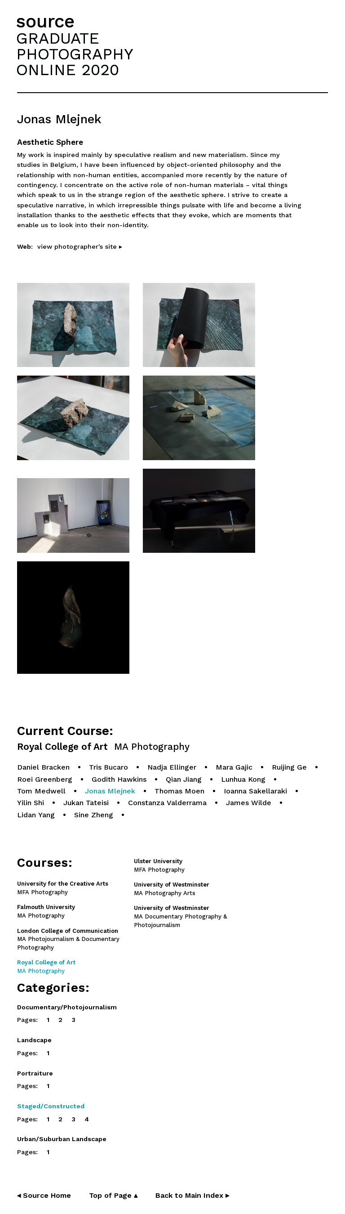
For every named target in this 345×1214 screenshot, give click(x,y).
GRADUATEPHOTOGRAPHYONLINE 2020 (74, 54)
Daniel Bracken (43, 767)
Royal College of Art (103, 747)
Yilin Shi (30, 802)
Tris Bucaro (108, 767)
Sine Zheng (93, 815)
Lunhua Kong (243, 779)
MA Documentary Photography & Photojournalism (180, 916)
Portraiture (35, 1073)
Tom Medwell (41, 791)
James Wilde (248, 802)
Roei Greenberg (44, 779)
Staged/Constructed (50, 1106)
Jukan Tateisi (86, 802)
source (45, 21)
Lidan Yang (36, 815)
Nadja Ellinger (171, 767)
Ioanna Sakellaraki (255, 791)
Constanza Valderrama (167, 802)
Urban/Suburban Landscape (61, 1138)
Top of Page (113, 1195)
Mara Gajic (234, 767)
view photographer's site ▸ (79, 246)
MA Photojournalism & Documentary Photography (68, 939)
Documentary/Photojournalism (67, 1007)
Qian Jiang (184, 779)
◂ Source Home (44, 1195)
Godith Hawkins (119, 779)
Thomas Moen (179, 791)
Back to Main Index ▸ (192, 1195)
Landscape (34, 1040)
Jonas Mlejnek (110, 791)
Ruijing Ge (289, 767)
